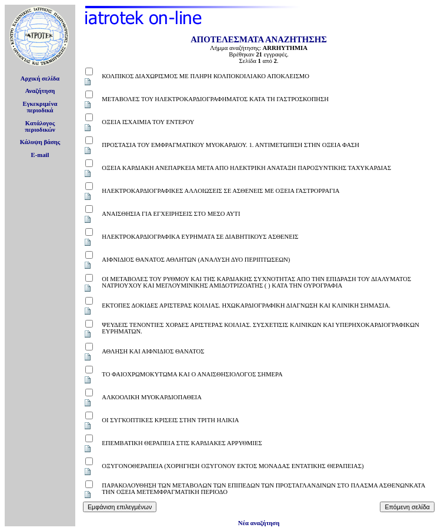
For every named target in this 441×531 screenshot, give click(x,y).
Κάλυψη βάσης (40, 142)
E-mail (40, 155)
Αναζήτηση (40, 91)
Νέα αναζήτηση (258, 523)
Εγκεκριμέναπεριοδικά (40, 107)
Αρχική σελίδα (40, 78)
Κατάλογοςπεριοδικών (40, 126)
